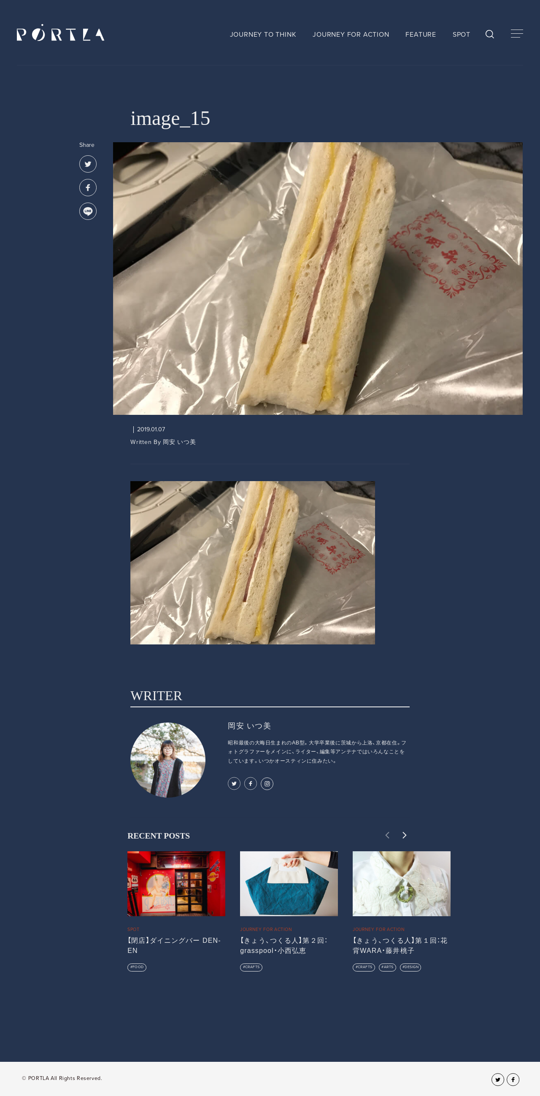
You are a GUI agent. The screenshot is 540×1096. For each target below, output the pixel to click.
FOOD (138, 967)
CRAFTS (252, 967)
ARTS (389, 967)
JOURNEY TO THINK (263, 34)
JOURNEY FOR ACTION (351, 34)
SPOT (461, 34)
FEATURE (420, 34)
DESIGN (411, 967)
